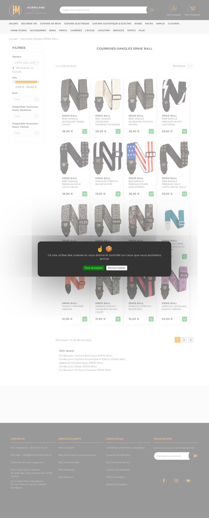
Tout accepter (94, 267)
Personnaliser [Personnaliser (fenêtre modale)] (117, 267)
